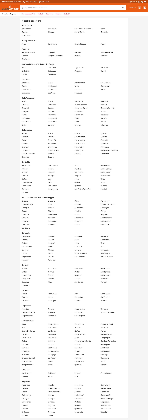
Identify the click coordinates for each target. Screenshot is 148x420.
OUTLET (67, 14)
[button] (139, 7)
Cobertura (132, 7)
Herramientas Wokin (28, 14)
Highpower (49, 14)
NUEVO (40, 14)
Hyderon (58, 14)
